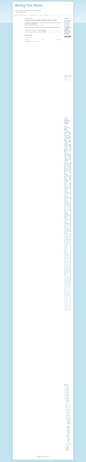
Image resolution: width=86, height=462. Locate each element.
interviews (65, 249)
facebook (66, 163)
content (65, 148)
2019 (66, 387)
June (67, 412)
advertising (66, 200)
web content (67, 140)
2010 (66, 445)
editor (65, 211)
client (67, 263)
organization (66, 299)
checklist (65, 287)
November (68, 404)
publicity (69, 214)
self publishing (67, 204)
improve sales (67, 225)
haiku (70, 239)
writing (65, 147)
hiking (66, 240)
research (67, 203)
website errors (67, 205)
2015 (66, 394)
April (67, 415)
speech (65, 242)
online (65, 214)
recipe (67, 302)
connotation (67, 288)
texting (65, 257)
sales (68, 188)
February (68, 418)
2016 (66, 392)
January (67, 443)
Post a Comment (29, 37)
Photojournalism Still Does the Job (68, 432)
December (68, 401)
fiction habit (67, 292)
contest (67, 210)
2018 (66, 389)
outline (70, 299)
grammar (66, 168)
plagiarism (65, 272)
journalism (67, 138)
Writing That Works (29, 5)
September (68, 406)
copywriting (67, 128)
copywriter (69, 150)
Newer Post (27, 39)
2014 (66, 395)
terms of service (67, 279)
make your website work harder (67, 229)
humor (70, 240)
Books (41, 15)
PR (64, 223)
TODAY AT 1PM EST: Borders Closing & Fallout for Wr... (68, 422)
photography (66, 251)
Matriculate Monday (66, 182)
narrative (65, 298)
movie (69, 297)
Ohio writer (66, 189)
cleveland (69, 287)
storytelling (66, 218)
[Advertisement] (67, 57)
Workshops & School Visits (33, 15)
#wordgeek (66, 180)
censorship (69, 261)
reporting (69, 202)
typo (65, 281)
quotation (65, 301)
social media (66, 143)
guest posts (66, 185)
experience (66, 248)
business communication (67, 132)
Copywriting (16, 15)
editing (65, 194)
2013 (66, 397)
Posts (66, 77)
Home (43, 39)
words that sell (67, 283)
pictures (65, 271)
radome (70, 301)
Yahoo (68, 208)
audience (67, 244)
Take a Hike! (46, 15)
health (65, 198)
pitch (69, 271)
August (67, 409)
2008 (66, 448)
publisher (65, 252)
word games (66, 219)
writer (67, 155)
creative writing (67, 176)
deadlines (65, 247)
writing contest (67, 169)
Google (65, 243)
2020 (66, 386)
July (67, 410)
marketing (66, 146)
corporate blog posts (67, 166)
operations (67, 241)
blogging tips (67, 149)
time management (67, 280)
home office (69, 269)
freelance (66, 192)
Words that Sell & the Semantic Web (68, 428)
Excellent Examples (66, 175)
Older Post (59, 39)
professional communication (67, 154)
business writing (66, 136)
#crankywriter (66, 222)
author (65, 164)
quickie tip (67, 300)
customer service (66, 162)
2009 (66, 447)
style (69, 242)
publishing (67, 215)
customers (66, 191)
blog (70, 164)
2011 (66, 400)
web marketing (67, 159)
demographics (66, 290)
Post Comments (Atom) (33, 41)
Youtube (69, 243)
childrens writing (68, 262)
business (65, 190)
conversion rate (66, 289)
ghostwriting (66, 239)
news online (68, 270)
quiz (65, 188)
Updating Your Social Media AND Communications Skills (68, 438)
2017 (66, 391)
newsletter (66, 186)
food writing (66, 237)
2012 (66, 398)
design (65, 291)
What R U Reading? (23, 15)
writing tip (69, 170)
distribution (69, 291)
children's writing (67, 209)
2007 (66, 450)
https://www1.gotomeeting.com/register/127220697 (34, 25)
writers (65, 184)
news (65, 183)
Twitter (65, 158)
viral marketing (66, 282)
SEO (65, 234)
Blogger (47, 456)
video (68, 281)
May (67, 413)
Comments (67, 79)
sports (68, 277)
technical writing (67, 278)
